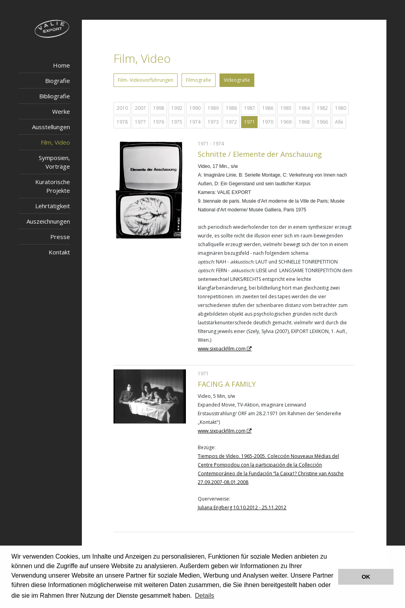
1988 (231, 108)
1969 (285, 122)
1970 (267, 122)
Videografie (237, 80)
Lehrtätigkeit (52, 206)
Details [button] (204, 595)
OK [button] (365, 577)
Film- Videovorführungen (145, 80)
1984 (304, 108)
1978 (122, 122)
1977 (140, 122)
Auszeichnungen (48, 221)
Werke (61, 111)
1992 (176, 108)
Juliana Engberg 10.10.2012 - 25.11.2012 (242, 507)
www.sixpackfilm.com (222, 348)
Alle (339, 122)
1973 (213, 122)
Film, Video (55, 142)
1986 (267, 108)
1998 (158, 108)
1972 (231, 122)
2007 (140, 108)
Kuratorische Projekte (52, 186)
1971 (249, 122)
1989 (213, 108)
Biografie (57, 81)
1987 (249, 108)
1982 (322, 108)
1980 (340, 108)
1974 (195, 122)
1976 (158, 122)
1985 (285, 108)
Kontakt (59, 252)
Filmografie (198, 80)
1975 (176, 122)
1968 (304, 122)
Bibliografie (54, 96)
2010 (122, 108)
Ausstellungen (51, 127)
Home (61, 65)
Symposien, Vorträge (54, 162)
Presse (60, 237)
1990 (195, 108)
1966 (322, 122)
